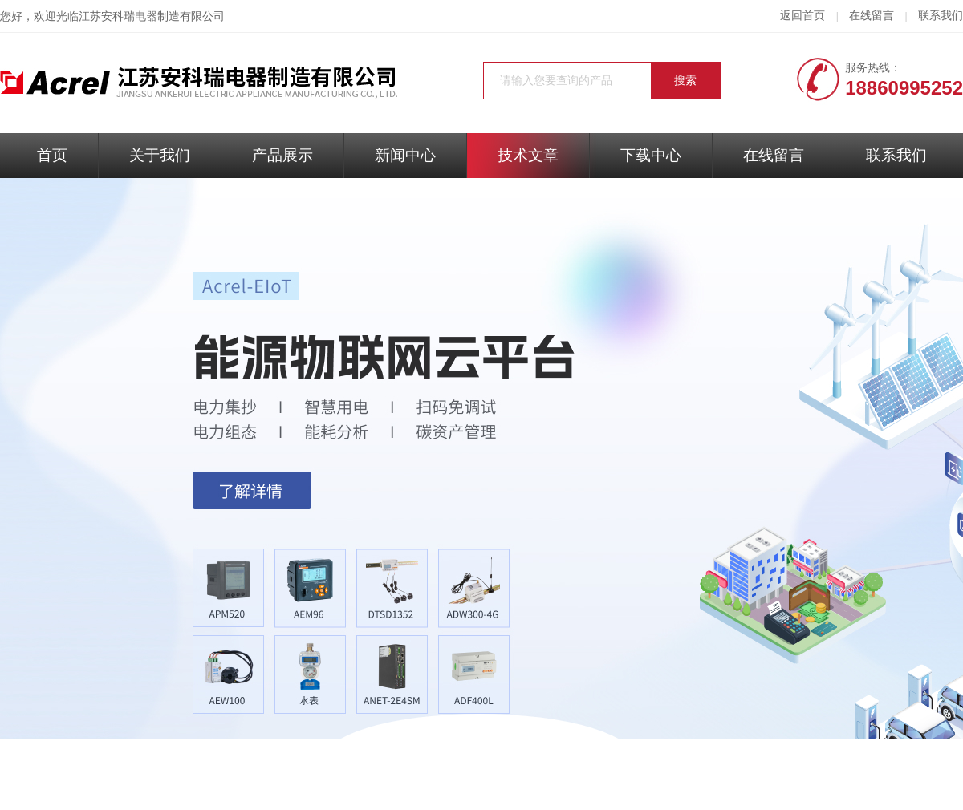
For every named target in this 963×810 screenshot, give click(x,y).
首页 (52, 155)
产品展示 (282, 155)
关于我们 (159, 155)
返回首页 (802, 16)
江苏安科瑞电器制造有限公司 (152, 16)
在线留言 (871, 16)
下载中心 (650, 155)
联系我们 (940, 16)
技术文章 (528, 155)
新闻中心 (405, 155)
